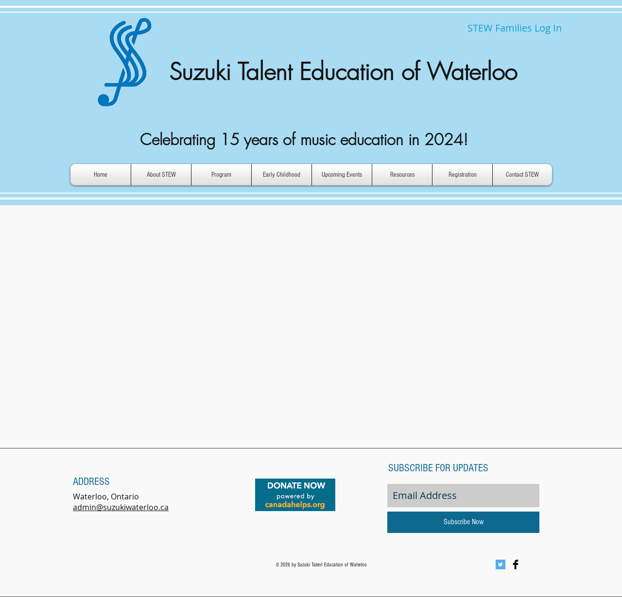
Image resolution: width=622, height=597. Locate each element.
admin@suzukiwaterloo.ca (121, 507)
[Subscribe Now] (463, 522)
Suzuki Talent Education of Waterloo (343, 71)
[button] (161, 174)
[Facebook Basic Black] (515, 564)
